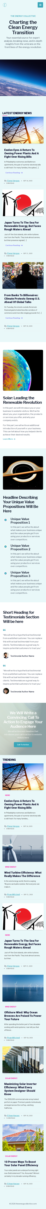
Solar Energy (11, 1078)
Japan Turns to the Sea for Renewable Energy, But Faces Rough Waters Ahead (22, 226)
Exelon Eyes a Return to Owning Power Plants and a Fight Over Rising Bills (21, 153)
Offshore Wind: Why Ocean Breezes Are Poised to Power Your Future (22, 1016)
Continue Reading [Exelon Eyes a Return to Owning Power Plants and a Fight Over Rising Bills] (14, 173)
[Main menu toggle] (40, 5)
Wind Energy (10, 867)
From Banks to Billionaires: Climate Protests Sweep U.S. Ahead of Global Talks (22, 299)
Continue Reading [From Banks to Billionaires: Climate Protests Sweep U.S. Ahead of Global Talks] (14, 318)
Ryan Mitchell (13, 895)
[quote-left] (4, 630)
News (7, 795)
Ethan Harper (13, 1116)
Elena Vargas (13, 181)
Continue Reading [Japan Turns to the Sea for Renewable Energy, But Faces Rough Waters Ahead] (14, 245)
